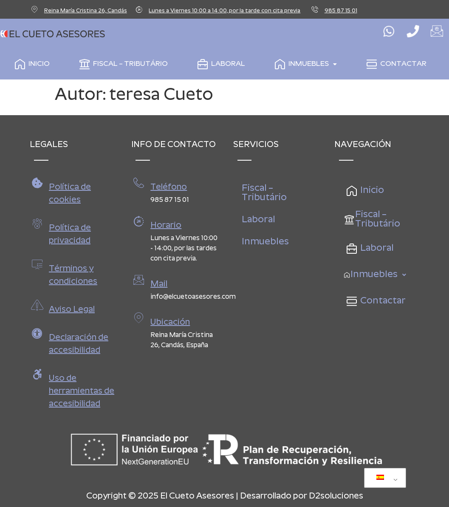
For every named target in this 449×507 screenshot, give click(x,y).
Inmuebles (304, 64)
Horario (165, 225)
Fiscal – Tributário (122, 64)
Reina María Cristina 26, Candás (85, 11)
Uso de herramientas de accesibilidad (81, 391)
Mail (158, 284)
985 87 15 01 (341, 11)
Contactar (394, 64)
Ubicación (170, 322)
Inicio (30, 64)
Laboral (219, 64)
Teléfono (168, 187)
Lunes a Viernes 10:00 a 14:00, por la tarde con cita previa (224, 11)
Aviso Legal (72, 310)
